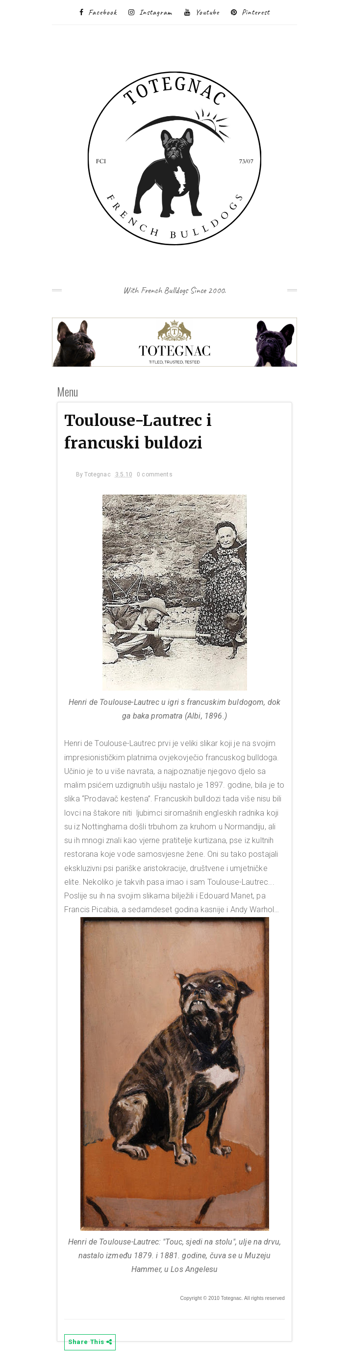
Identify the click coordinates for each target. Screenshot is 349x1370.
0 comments (155, 474)
